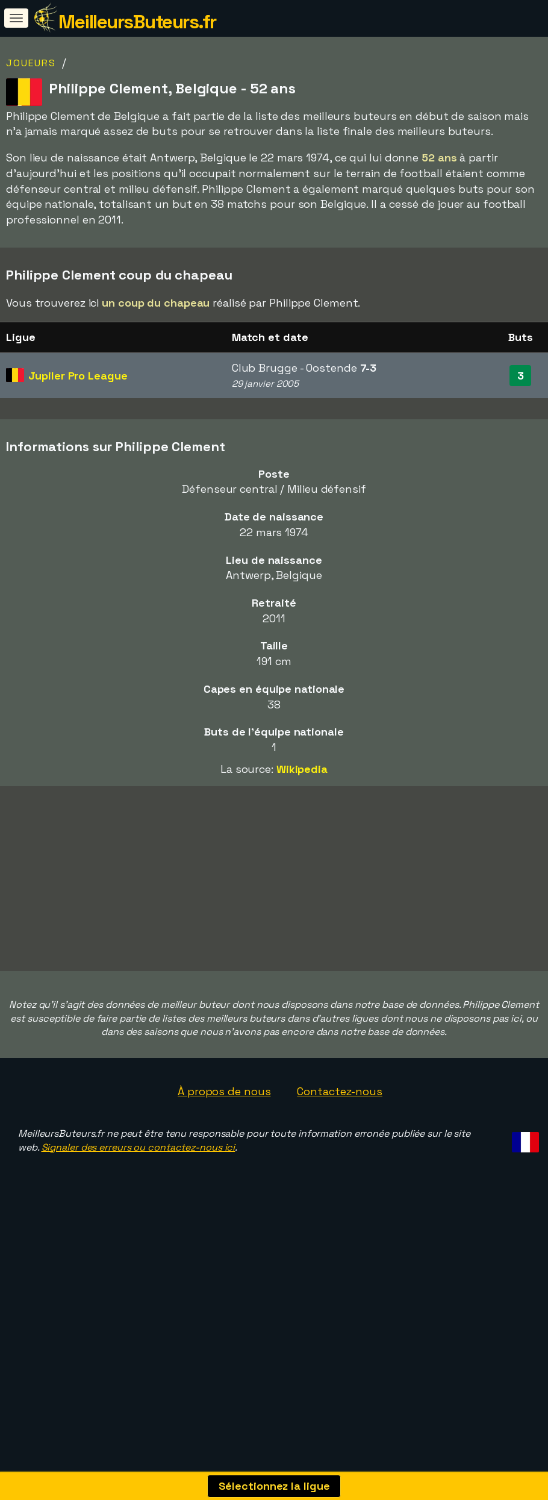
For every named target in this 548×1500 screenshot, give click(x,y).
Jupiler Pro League (77, 376)
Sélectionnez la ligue (274, 1486)
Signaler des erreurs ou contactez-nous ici (138, 1212)
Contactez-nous (339, 1157)
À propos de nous (224, 1157)
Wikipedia (302, 769)
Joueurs (31, 63)
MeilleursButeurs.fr (137, 22)
